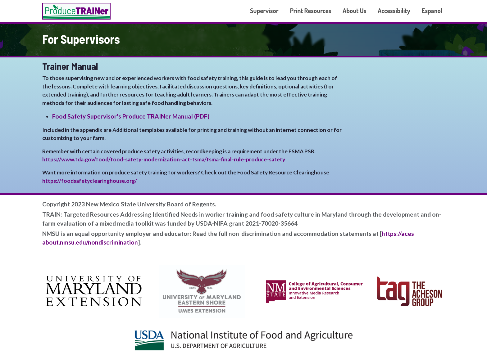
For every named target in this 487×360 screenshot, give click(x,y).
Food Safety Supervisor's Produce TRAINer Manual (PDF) (130, 116)
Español (431, 11)
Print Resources (310, 11)
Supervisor (264, 11)
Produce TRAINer (76, 11)
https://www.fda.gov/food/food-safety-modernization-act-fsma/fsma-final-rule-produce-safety (163, 159)
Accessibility (394, 11)
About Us (354, 11)
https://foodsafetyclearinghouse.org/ (89, 181)
